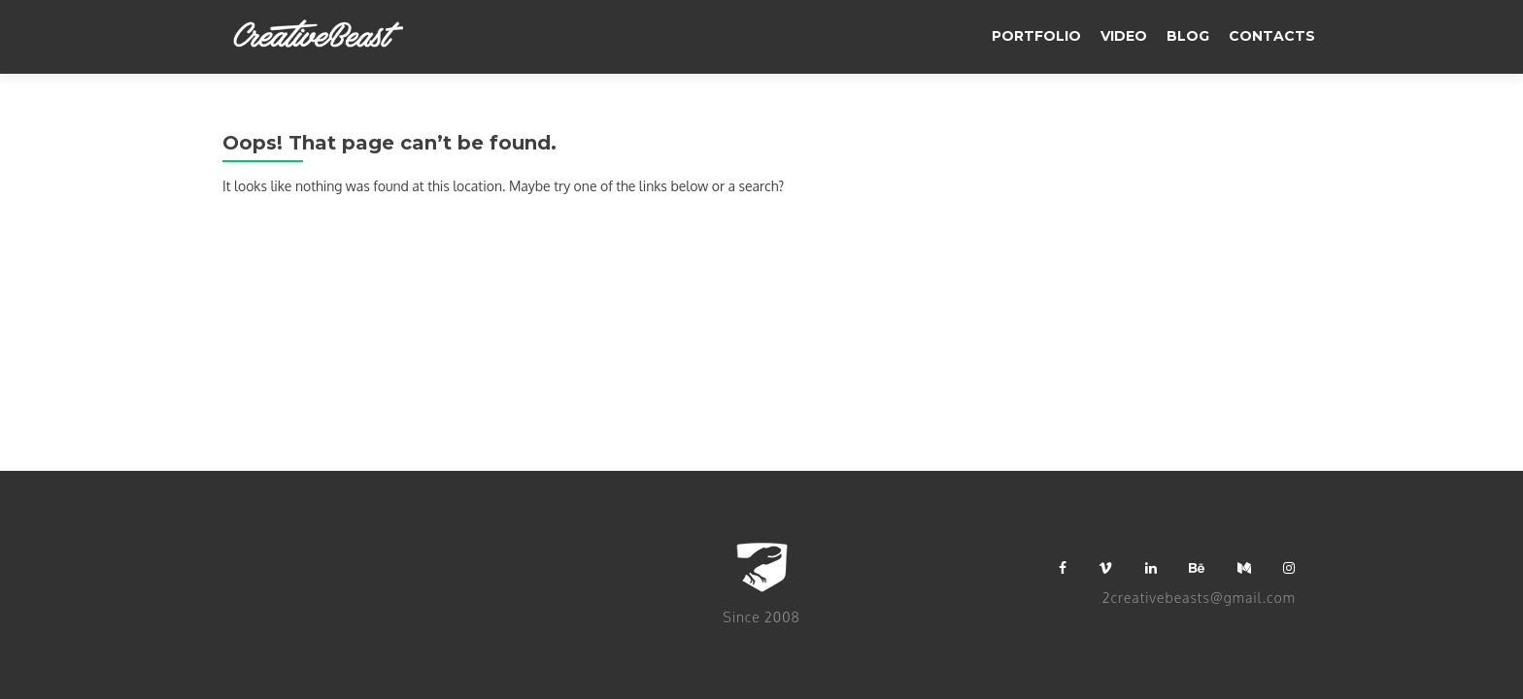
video (1123, 36)
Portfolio (1036, 36)
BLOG (1188, 36)
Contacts (1272, 36)
